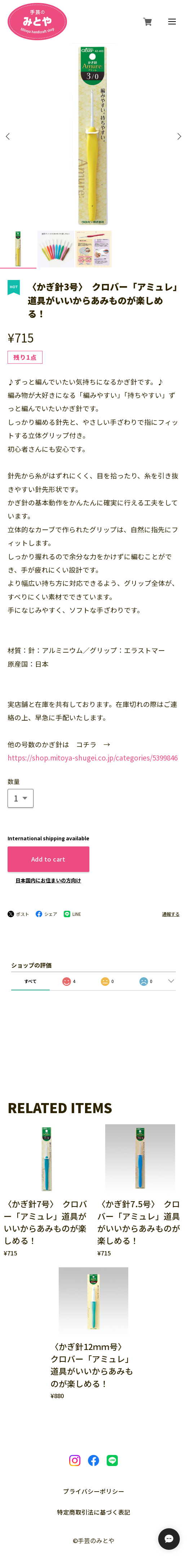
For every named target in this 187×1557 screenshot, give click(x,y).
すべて (30, 950)
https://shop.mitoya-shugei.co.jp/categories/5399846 (93, 726)
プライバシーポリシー (93, 1460)
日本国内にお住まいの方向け (48, 848)
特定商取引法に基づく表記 (93, 1481)
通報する (170, 883)
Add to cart (48, 827)
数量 (14, 750)
